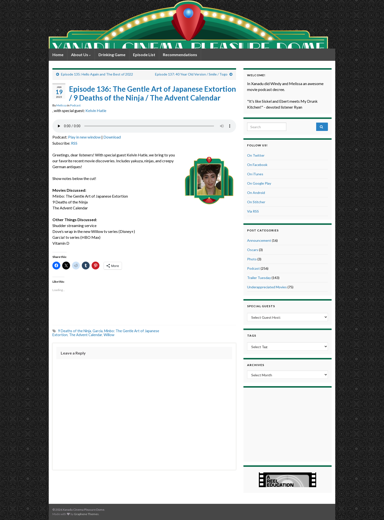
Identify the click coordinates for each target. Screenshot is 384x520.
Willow (109, 335)
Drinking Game (111, 54)
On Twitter (255, 155)
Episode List (144, 54)
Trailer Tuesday (259, 278)
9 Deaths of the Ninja (74, 331)
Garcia (98, 331)
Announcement (259, 240)
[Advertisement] (144, 309)
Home (57, 54)
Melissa (61, 105)
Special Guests (261, 306)
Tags (251, 335)
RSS (74, 143)
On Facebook (257, 165)
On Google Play (259, 183)
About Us (81, 54)
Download (112, 137)
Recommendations (180, 54)
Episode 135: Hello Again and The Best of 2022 (97, 74)
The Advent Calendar (85, 335)
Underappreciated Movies (267, 287)
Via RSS (253, 211)
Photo (252, 259)
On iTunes (255, 174)
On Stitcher (256, 202)
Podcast (75, 105)
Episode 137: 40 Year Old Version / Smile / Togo (191, 74)
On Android (256, 192)
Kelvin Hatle (95, 110)
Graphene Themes (86, 514)
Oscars (252, 250)
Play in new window (84, 137)
